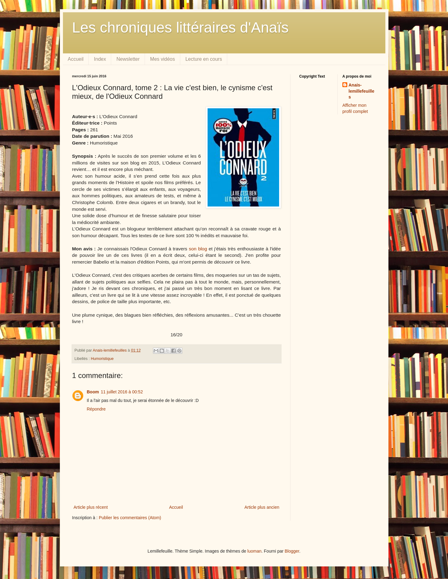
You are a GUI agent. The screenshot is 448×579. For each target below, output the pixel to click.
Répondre (96, 409)
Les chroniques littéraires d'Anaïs (180, 27)
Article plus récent (91, 507)
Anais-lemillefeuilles (361, 91)
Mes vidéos (162, 59)
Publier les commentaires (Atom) (130, 517)
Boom (93, 391)
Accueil (76, 59)
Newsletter (128, 59)
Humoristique (102, 359)
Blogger (292, 551)
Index (100, 59)
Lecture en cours (203, 59)
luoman (254, 551)
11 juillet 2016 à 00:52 (122, 391)
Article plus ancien (261, 507)
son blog (198, 248)
